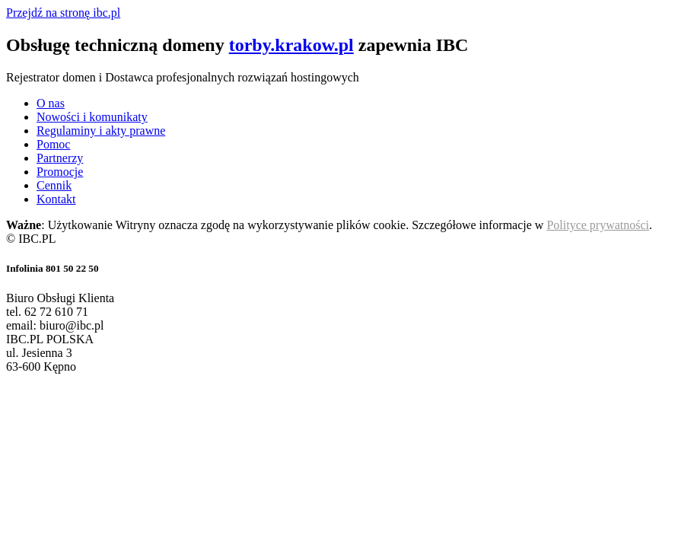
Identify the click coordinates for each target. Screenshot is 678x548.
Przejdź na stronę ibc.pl (63, 12)
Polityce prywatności (597, 224)
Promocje (60, 171)
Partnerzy (60, 157)
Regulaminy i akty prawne (101, 130)
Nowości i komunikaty (92, 116)
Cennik (54, 185)
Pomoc (53, 144)
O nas (51, 103)
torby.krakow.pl (291, 45)
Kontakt (56, 199)
